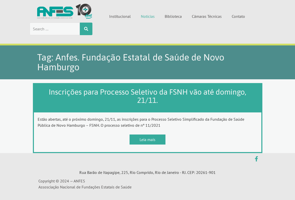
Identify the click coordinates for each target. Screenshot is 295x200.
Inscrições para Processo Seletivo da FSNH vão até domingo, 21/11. (147, 96)
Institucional (120, 16)
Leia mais (147, 139)
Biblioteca (173, 16)
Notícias (148, 16)
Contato (238, 16)
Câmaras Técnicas (207, 16)
